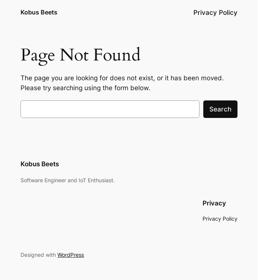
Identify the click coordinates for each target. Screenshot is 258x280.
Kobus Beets (39, 12)
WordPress (70, 254)
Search (220, 109)
